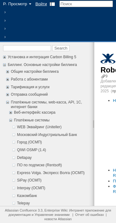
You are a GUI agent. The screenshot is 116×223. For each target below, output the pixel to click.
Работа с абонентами (29, 79)
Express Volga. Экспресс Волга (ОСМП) (51, 173)
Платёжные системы (31, 120)
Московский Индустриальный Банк (47, 135)
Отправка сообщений (29, 94)
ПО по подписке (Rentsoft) (39, 165)
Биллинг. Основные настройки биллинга (42, 65)
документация (19, 214)
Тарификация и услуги (30, 87)
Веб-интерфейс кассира (34, 112)
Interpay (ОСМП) (31, 188)
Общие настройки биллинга (35, 71)
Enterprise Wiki (56, 210)
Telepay (23, 203)
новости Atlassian (57, 219)
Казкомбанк (27, 196)
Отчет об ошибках (89, 214)
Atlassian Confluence (21, 210)
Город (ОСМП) (29, 142)
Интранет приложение (87, 210)
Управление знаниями (52, 214)
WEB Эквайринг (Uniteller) (39, 127)
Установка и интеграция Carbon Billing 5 (42, 57)
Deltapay (24, 157)
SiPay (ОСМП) (29, 180)
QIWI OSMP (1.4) (31, 150)
